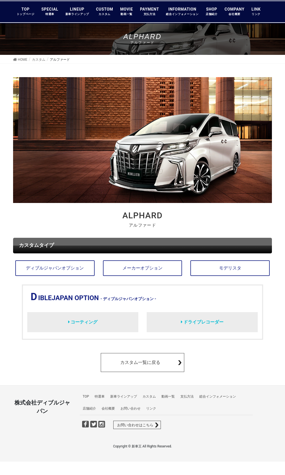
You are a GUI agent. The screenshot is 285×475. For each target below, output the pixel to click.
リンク (151, 408)
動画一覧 (168, 396)
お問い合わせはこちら (135, 425)
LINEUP (77, 11)
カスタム (149, 396)
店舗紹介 (89, 408)
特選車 (100, 396)
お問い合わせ (131, 408)
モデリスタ (230, 268)
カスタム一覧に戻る (140, 362)
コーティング (83, 322)
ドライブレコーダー (202, 322)
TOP (26, 11)
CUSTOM (104, 11)
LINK (256, 11)
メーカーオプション (142, 268)
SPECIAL (49, 11)
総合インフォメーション (217, 396)
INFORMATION (182, 11)
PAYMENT (149, 11)
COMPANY (234, 11)
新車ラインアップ (123, 396)
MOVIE (126, 11)
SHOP (212, 11)
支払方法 (187, 396)
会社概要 (108, 408)
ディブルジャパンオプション (55, 268)
